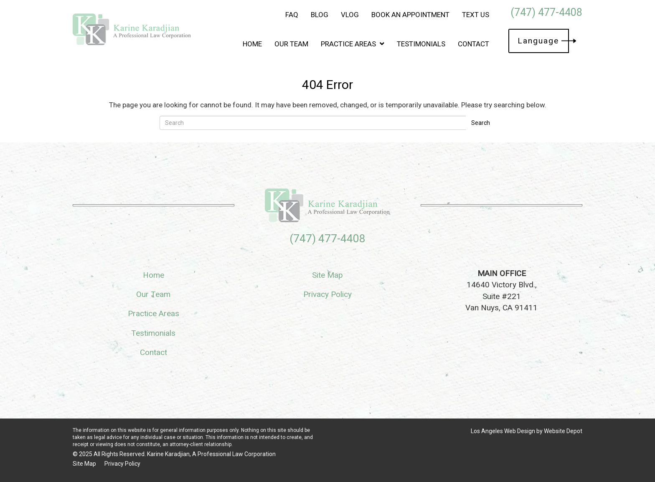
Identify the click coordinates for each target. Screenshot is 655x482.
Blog (319, 14)
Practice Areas (352, 44)
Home (252, 44)
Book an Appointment (410, 14)
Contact (473, 44)
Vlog (350, 14)
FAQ (291, 14)
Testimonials (421, 44)
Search (480, 122)
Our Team (291, 44)
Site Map (327, 275)
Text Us (475, 14)
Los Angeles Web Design (503, 431)
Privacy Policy (327, 294)
